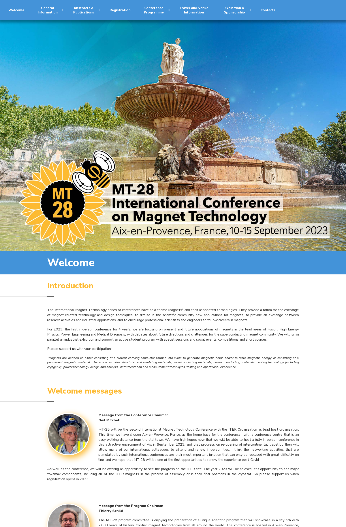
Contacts (268, 10)
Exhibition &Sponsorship (237, 10)
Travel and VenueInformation (196, 10)
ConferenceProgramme (157, 10)
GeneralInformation (51, 10)
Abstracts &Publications (86, 10)
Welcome (16, 10)
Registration (120, 10)
